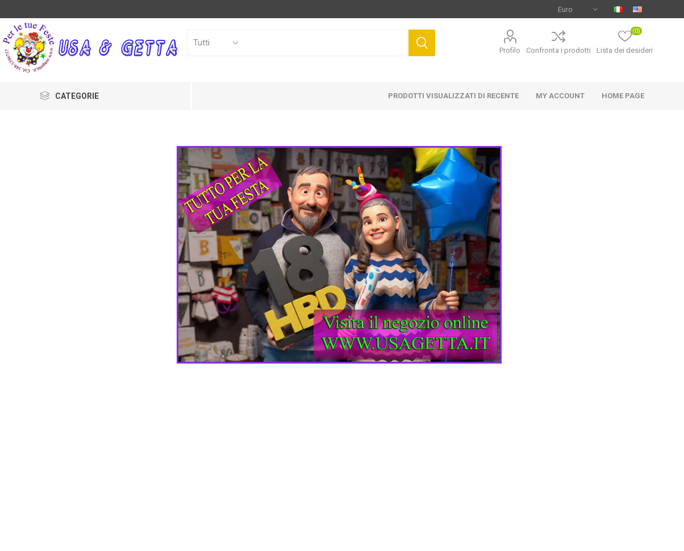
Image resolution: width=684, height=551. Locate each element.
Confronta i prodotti (558, 50)
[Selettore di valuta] (577, 9)
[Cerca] (298, 43)
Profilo (509, 50)
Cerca (421, 43)
